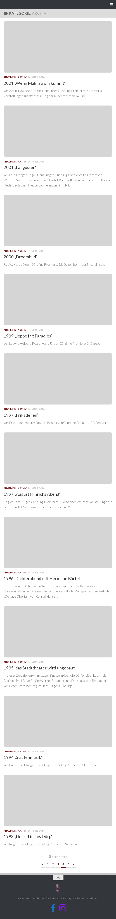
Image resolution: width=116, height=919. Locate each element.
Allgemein (10, 77)
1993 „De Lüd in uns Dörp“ (28, 836)
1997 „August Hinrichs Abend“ (32, 494)
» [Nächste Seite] (73, 864)
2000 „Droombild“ (21, 256)
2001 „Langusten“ (20, 167)
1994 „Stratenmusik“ (23, 757)
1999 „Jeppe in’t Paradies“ (28, 335)
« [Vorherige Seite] (42, 864)
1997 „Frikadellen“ (21, 415)
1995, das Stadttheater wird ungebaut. (40, 667)
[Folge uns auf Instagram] (63, 908)
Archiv (22, 77)
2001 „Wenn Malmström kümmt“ (35, 83)
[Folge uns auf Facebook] (53, 908)
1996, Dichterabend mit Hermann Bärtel (42, 578)
